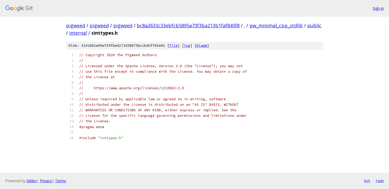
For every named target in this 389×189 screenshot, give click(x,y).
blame (202, 45)
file (173, 45)
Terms (60, 180)
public (314, 25)
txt (367, 180)
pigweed (75, 25)
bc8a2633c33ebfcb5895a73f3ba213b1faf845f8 (188, 25)
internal (78, 33)
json (379, 180)
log (187, 45)
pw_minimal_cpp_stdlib (276, 25)
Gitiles (31, 180)
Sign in (378, 8)
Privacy (46, 180)
